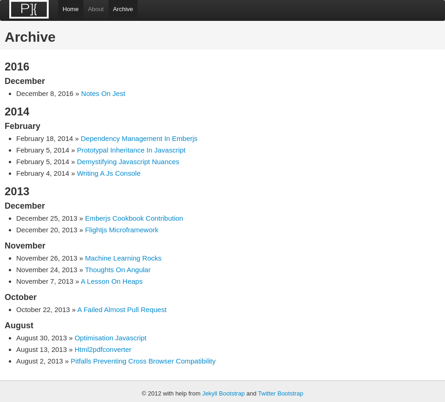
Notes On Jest (103, 93)
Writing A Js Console (108, 173)
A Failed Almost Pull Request (122, 309)
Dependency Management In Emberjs (139, 138)
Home (71, 9)
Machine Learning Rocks (123, 258)
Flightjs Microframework (121, 230)
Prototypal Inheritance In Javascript (131, 150)
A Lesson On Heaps (111, 281)
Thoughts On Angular (118, 270)
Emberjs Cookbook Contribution (134, 218)
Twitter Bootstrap (281, 393)
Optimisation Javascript (110, 338)
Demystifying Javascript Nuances (128, 162)
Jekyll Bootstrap (223, 393)
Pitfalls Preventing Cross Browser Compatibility (143, 361)
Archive (123, 9)
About (96, 9)
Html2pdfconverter (103, 349)
